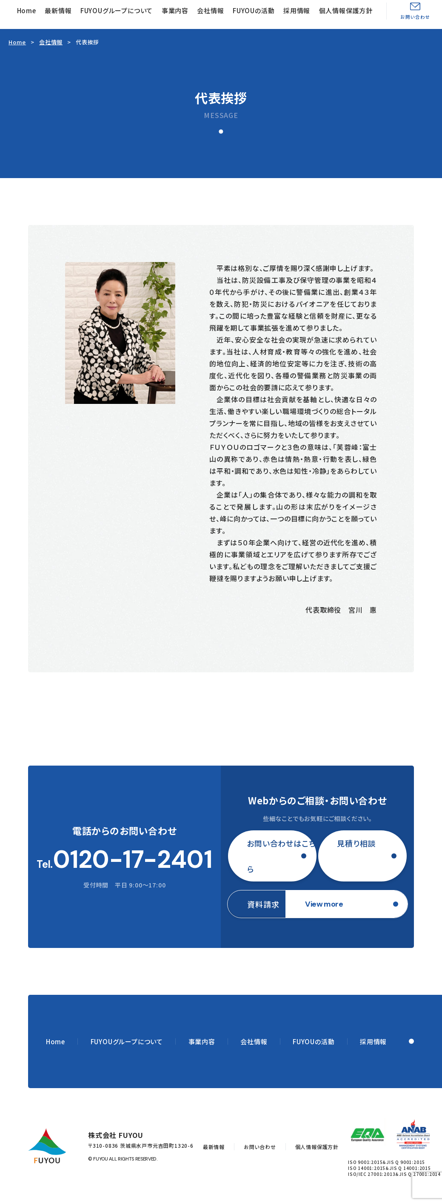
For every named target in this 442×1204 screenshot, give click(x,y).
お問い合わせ (415, 17)
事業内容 (175, 10)
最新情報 (58, 10)
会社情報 (210, 10)
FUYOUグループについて (116, 10)
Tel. (124, 859)
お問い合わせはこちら (281, 856)
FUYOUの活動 (253, 10)
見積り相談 (356, 843)
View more (324, 904)
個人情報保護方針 (346, 10)
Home (26, 10)
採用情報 (296, 10)
